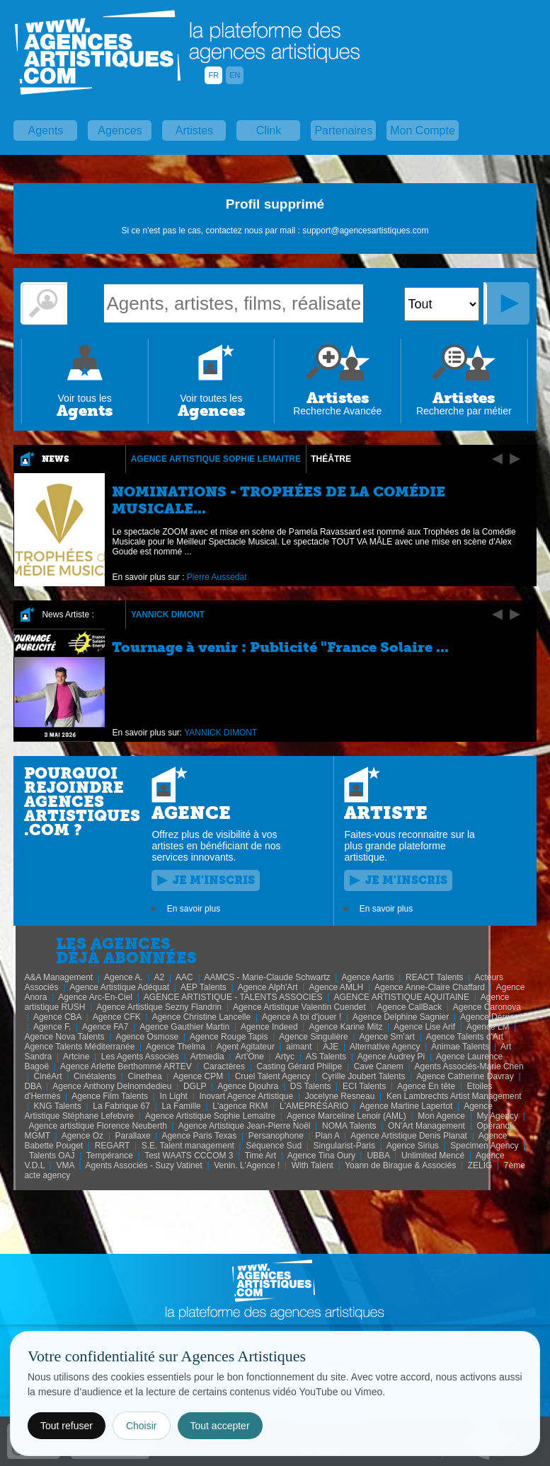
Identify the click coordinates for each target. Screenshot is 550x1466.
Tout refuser (66, 1425)
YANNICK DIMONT (168, 614)
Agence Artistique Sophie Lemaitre (216, 459)
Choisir (141, 1425)
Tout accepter (220, 1425)
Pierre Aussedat (217, 577)
